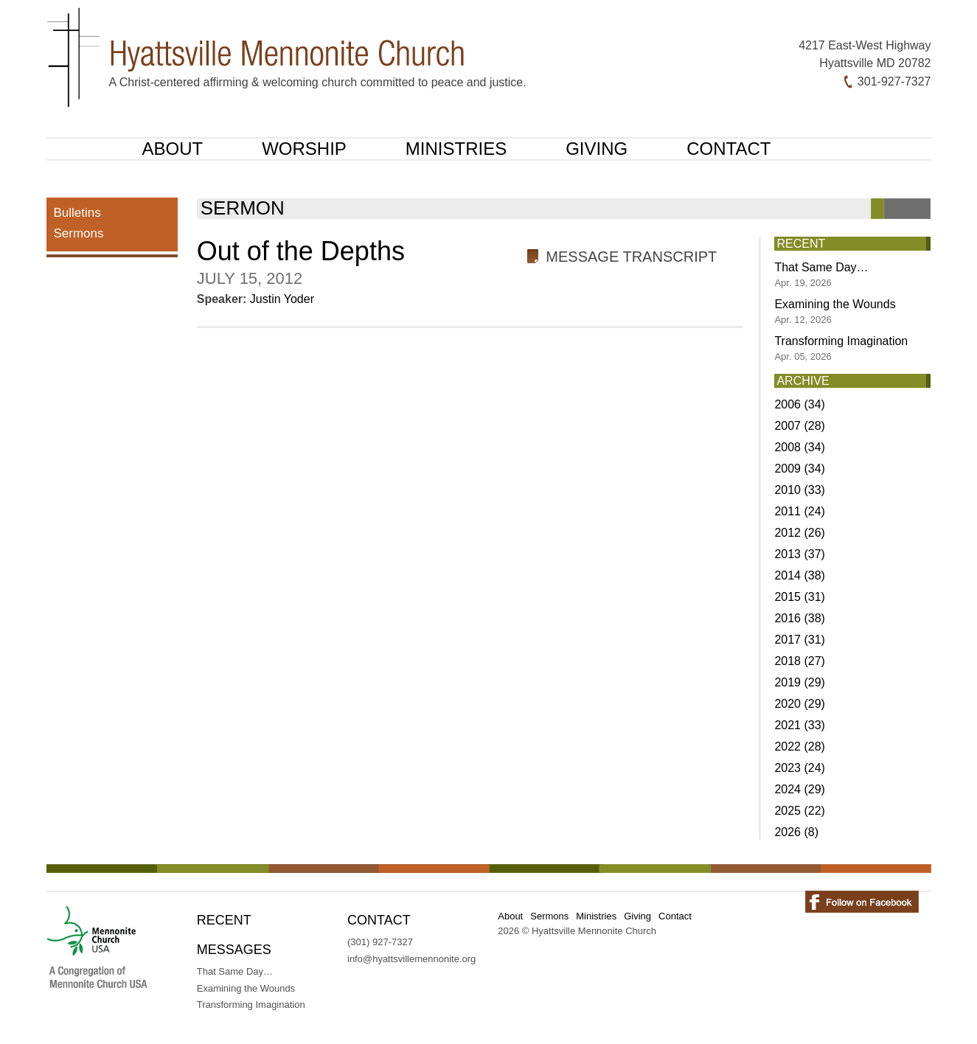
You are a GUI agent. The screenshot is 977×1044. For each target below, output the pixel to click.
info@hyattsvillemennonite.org (411, 958)
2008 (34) (799, 447)
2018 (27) (799, 661)
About (173, 149)
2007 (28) (799, 426)
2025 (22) (799, 810)
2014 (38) (799, 575)
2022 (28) (799, 746)
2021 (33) (799, 725)
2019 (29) (799, 682)
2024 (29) (799, 789)
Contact (728, 149)
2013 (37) (799, 554)
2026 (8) (796, 832)
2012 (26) (799, 532)
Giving (596, 149)
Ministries (456, 149)
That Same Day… (821, 274)
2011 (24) (799, 511)
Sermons (79, 233)
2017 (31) (799, 639)
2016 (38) (799, 618)
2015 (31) (799, 597)
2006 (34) (799, 404)
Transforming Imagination (841, 348)
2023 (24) (799, 768)
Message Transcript (631, 256)
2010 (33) (799, 490)
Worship (304, 149)
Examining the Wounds (834, 311)
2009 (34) (799, 468)
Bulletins (77, 213)
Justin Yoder (282, 299)
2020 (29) (799, 703)
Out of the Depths (301, 251)
